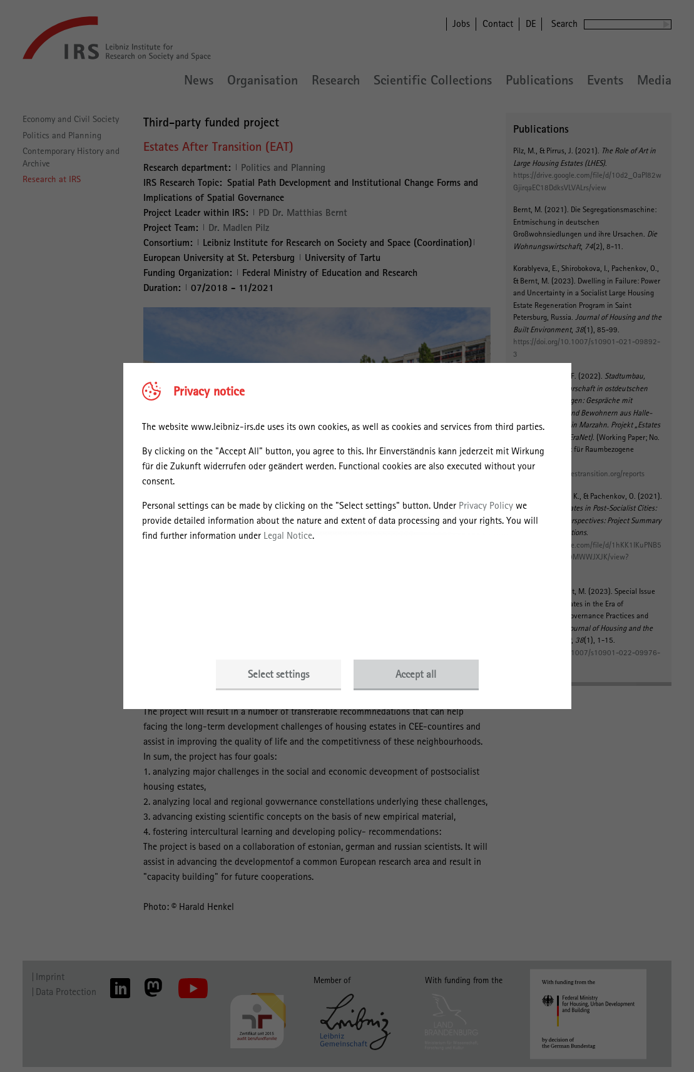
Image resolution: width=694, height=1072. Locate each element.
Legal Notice (287, 535)
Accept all (415, 674)
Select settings (278, 674)
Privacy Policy (486, 505)
